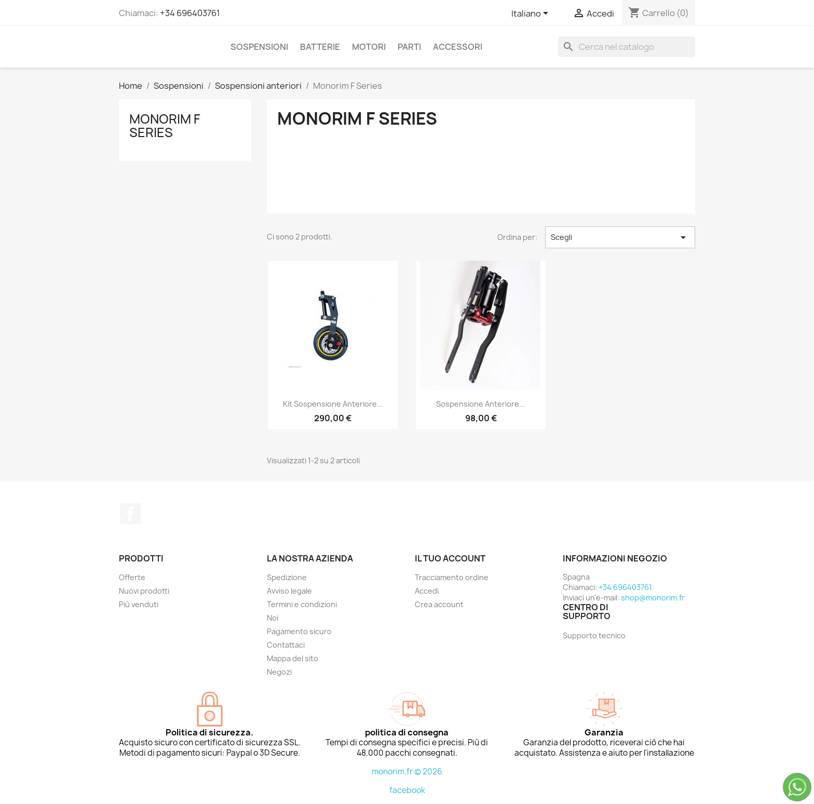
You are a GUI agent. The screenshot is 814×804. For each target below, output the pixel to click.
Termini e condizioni (302, 604)
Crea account (439, 604)
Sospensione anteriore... (480, 404)
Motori (369, 46)
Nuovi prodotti (144, 591)
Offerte (132, 577)
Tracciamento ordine (452, 577)
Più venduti (138, 604)
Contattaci (286, 645)
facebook (407, 790)
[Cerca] (626, 46)
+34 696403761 (190, 13)
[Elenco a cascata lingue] (531, 14)
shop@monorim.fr (653, 597)
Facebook (130, 513)
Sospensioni (259, 46)
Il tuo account (450, 558)
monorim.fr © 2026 (407, 771)
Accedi (427, 591)
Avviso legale (289, 591)
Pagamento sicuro (299, 631)
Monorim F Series (164, 125)
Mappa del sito (292, 658)
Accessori (457, 46)
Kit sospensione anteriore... (333, 404)
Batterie (320, 46)
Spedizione (287, 577)
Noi (272, 618)
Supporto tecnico (594, 635)
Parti (409, 46)
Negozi (279, 672)
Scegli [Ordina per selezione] (620, 237)
